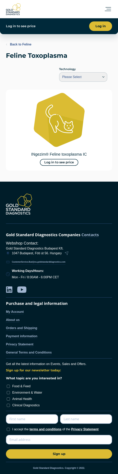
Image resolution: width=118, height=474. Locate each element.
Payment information (21, 336)
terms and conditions (45, 429)
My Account (15, 311)
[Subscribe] (59, 454)
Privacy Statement (19, 344)
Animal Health (22, 399)
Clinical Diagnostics (26, 405)
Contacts (90, 234)
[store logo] (13, 9)
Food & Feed (21, 386)
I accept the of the (55, 429)
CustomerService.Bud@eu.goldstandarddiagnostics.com (38, 262)
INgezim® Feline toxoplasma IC (59, 154)
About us (13, 320)
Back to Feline (18, 44)
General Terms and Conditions (29, 352)
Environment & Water (27, 392)
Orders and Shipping (21, 328)
